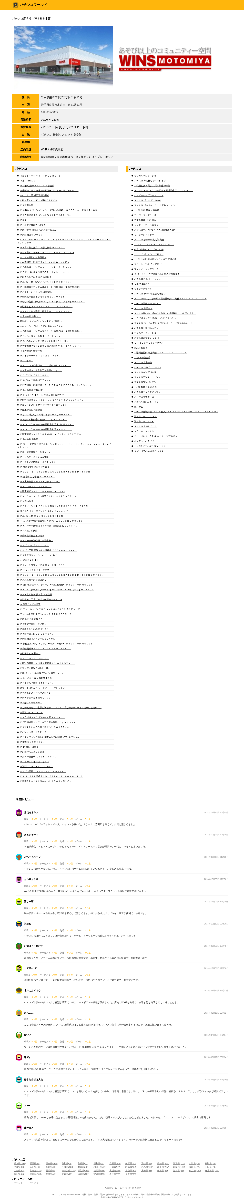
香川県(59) (67, 1163)
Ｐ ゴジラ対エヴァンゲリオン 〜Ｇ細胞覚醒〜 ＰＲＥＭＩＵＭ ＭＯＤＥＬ (56, 584)
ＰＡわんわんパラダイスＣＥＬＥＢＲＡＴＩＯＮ (44, 341)
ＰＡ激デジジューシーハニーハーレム (38, 555)
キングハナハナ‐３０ (144, 441)
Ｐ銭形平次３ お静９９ (31, 619)
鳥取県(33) (210, 1163)
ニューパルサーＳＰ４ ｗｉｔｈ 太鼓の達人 (155, 436)
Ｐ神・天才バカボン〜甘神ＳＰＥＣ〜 (38, 200)
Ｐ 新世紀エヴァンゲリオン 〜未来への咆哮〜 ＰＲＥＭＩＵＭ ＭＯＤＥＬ (56, 643)
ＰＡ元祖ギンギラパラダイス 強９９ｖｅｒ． (42, 717)
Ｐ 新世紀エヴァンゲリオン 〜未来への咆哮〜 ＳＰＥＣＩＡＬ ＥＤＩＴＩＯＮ (58, 210)
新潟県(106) (179, 1163)
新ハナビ (138, 406)
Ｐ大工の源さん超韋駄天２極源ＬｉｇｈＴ (41, 370)
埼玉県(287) (163, 1167)
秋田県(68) (19, 1174)
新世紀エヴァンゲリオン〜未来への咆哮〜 (41, 321)
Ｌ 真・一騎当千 (142, 357)
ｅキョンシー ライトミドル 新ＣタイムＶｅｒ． (43, 326)
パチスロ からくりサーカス (147, 367)
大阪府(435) (115, 1170)
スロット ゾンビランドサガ (147, 264)
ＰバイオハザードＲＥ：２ (33, 732)
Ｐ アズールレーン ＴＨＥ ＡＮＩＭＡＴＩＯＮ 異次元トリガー (51, 609)
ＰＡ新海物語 (26, 205)
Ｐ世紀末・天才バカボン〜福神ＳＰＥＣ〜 (41, 599)
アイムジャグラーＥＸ (145, 333)
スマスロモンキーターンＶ (147, 377)
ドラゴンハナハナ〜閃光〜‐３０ (150, 446)
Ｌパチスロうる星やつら (146, 387)
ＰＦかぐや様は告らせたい (33, 225)
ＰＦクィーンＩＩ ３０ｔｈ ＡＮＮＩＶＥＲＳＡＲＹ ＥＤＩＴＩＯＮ (54, 506)
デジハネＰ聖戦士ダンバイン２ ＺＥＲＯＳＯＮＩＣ (45, 614)
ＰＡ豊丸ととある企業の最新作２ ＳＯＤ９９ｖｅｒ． (47, 727)
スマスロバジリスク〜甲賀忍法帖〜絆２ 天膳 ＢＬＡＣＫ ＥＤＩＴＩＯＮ (170, 298)
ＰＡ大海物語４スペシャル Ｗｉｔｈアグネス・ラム (45, 215)
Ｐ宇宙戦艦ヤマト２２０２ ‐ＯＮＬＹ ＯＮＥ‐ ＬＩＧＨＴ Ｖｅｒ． (53, 434)
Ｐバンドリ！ (26, 360)
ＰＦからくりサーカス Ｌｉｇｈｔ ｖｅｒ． (41, 336)
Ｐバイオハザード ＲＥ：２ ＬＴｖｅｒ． (40, 355)
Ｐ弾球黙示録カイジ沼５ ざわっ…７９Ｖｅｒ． (43, 296)
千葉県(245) (83, 1170)
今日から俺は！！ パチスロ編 (149, 249)
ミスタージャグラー (144, 234)
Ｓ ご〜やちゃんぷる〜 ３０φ (148, 451)
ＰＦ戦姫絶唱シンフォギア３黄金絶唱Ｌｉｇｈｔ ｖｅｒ (48, 722)
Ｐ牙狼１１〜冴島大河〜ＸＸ (34, 629)
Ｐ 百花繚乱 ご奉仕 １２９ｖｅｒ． (37, 476)
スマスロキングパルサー (146, 372)
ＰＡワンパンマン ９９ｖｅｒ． (36, 486)
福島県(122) (83, 1174)
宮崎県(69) (146, 1163)
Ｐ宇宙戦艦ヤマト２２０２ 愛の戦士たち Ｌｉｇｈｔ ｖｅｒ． (50, 346)
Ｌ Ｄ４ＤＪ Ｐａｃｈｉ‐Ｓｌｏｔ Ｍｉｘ (154, 244)
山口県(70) (210, 1167)
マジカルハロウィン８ (145, 175)
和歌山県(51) (100, 1167)
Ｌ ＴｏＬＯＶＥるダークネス (149, 343)
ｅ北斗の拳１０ (27, 180)
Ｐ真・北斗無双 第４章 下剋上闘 (36, 594)
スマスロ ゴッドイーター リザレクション (154, 205)
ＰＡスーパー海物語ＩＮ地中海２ (36, 540)
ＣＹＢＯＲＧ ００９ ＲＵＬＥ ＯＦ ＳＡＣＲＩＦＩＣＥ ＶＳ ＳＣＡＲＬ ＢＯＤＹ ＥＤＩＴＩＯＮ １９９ (64, 241)
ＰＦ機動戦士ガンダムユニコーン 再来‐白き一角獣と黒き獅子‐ (51, 287)
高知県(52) (51, 1167)
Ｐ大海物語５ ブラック (31, 234)
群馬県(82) (83, 1167)
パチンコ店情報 (21, 18)
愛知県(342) (163, 1163)
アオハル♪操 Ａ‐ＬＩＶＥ (146, 401)
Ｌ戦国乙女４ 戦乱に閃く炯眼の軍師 (152, 185)
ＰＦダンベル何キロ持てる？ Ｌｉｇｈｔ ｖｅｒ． (45, 272)
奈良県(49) (51, 1174)
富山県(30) (130, 1170)
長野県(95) (130, 1174)
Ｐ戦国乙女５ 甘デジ (30, 653)
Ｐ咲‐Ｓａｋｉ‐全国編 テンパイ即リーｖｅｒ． (43, 673)
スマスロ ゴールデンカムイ (147, 200)
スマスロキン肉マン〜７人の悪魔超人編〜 (155, 230)
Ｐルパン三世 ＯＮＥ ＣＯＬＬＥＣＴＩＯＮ (41, 516)
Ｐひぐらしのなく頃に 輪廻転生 (36, 277)
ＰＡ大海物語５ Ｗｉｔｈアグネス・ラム (40, 481)
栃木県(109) (20, 1163)
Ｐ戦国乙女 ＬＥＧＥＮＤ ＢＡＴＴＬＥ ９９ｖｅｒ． (46, 306)
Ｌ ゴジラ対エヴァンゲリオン (149, 254)
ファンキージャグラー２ (146, 269)
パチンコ (18, 1183)
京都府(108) (36, 1174)
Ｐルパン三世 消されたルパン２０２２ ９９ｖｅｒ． (46, 282)
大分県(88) (146, 1170)
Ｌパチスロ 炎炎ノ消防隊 (146, 210)
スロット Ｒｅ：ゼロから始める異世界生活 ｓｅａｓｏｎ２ (163, 190)
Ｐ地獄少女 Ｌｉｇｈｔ (31, 712)
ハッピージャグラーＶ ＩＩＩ (149, 195)
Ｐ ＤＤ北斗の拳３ (29, 747)
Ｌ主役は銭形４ (142, 284)
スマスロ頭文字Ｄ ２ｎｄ (146, 338)
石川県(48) (35, 1167)
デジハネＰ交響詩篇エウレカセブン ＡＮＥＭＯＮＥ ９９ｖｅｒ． (52, 521)
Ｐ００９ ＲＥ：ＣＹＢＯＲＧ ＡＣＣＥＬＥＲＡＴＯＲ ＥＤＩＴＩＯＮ (55, 471)
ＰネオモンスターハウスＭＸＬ (35, 693)
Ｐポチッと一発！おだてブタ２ (35, 697)
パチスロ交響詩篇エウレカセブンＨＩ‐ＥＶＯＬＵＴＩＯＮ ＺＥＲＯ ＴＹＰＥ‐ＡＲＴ (176, 411)
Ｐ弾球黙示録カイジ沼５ (32, 535)
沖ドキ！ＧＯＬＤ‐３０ (145, 416)
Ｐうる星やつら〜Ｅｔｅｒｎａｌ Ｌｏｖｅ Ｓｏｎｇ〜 (47, 252)
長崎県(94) (51, 1170)
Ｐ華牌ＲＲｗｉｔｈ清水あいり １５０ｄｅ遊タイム (45, 781)
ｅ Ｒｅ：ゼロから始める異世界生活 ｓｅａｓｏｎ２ (46, 429)
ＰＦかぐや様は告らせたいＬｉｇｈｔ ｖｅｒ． (43, 419)
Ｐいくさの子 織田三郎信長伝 (34, 195)
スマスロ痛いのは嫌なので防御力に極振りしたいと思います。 (165, 313)
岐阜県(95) (130, 1167)
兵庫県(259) (115, 1163)
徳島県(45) (162, 1170)
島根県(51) (83, 1163)
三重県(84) (114, 1167)
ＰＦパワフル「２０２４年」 (34, 375)
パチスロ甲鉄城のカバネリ (147, 303)
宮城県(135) (99, 1174)
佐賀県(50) (130, 1163)
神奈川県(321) (69, 1170)
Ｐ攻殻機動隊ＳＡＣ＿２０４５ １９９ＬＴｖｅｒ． (45, 648)
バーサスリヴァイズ (144, 397)
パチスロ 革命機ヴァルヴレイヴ (150, 180)
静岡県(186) (179, 1167)
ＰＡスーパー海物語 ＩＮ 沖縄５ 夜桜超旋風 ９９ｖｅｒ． (48, 525)
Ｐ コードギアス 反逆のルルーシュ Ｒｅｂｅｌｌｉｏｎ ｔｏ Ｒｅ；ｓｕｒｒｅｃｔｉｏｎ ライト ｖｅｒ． (64, 445)
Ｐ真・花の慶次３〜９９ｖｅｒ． (36, 452)
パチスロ (34, 1183)
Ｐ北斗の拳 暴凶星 (29, 439)
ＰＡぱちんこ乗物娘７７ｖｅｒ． (36, 380)
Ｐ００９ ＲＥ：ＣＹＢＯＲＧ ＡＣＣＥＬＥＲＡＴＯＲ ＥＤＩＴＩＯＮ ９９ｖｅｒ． (62, 575)
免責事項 (109, 1188)
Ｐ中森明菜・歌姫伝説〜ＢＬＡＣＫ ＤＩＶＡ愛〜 (44, 262)
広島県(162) (147, 1167)
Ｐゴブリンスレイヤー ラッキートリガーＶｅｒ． (44, 405)
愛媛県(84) (35, 1163)
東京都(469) (195, 1170)
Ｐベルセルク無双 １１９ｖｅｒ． (37, 683)
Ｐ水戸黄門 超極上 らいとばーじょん (38, 230)
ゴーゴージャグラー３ (145, 215)
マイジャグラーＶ (143, 288)
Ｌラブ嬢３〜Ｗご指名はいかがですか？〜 (155, 318)
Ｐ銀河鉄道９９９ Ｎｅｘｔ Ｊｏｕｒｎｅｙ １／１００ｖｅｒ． (52, 400)
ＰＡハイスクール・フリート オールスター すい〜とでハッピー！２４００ (57, 589)
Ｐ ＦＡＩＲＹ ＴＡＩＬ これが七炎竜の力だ (42, 395)
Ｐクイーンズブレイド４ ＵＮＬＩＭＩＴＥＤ (42, 565)
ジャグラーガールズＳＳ (146, 225)
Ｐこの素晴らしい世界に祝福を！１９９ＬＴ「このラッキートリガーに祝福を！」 (60, 707)
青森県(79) (67, 1174)
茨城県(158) (67, 1167)
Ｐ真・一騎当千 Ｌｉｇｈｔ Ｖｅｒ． (38, 756)
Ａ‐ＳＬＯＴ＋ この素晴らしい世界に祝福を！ (157, 274)
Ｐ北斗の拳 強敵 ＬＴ (30, 316)
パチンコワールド (29, 5)
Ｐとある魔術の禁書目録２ (33, 257)
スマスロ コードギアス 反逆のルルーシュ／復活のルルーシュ (164, 323)
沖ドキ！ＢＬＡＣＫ (144, 421)
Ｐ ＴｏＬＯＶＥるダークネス (34, 570)
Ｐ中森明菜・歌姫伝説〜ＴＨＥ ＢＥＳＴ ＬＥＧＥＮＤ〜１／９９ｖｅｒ (56, 385)
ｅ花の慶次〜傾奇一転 (31, 350)
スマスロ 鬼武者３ (143, 308)
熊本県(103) (51, 1163)
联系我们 (136, 1188)
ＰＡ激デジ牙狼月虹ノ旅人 (33, 624)
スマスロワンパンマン (145, 382)
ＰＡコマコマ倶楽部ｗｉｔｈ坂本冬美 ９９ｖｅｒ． (45, 365)
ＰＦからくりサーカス (31, 702)
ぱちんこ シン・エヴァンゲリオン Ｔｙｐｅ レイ (44, 511)
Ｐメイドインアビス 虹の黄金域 (36, 292)
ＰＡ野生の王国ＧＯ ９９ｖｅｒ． (37, 634)
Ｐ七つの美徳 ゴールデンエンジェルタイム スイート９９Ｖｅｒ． (52, 301)
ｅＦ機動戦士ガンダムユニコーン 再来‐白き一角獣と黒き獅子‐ (51, 331)
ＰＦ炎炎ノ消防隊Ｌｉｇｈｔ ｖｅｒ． (39, 462)
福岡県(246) (99, 1170)
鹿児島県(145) (212, 1170)
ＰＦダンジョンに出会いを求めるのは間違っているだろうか (49, 737)
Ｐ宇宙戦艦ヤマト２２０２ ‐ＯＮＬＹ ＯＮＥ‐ (42, 491)
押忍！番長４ (140, 347)
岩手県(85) (114, 1174)
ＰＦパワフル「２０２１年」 (34, 545)
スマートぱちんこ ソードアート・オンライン (42, 688)
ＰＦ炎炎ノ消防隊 (29, 530)
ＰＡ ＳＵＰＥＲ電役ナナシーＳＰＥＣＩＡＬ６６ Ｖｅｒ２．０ (51, 776)
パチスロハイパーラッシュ (147, 279)
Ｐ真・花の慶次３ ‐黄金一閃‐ (34, 668)
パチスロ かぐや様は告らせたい (150, 293)
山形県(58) (19, 1170)
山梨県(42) (194, 1163)
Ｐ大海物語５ (26, 501)
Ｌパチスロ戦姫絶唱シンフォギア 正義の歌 (155, 259)
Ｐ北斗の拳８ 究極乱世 (31, 390)
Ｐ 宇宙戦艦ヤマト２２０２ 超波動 (37, 185)
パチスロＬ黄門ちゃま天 (146, 328)
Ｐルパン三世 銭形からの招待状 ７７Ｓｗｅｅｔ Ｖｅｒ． (48, 550)
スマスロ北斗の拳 (143, 362)
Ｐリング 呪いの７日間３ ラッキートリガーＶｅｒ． (46, 414)
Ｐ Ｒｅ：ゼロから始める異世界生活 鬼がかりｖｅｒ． (47, 424)
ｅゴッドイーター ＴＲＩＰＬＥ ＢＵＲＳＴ (41, 175)
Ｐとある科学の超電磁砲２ (33, 580)
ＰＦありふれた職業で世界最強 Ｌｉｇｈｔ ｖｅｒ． (46, 311)
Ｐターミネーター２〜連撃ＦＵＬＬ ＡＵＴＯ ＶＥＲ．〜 (48, 496)
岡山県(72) (194, 1167)
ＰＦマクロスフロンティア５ (34, 658)
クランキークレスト (144, 431)
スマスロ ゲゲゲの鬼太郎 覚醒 (149, 239)
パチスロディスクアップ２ (147, 392)
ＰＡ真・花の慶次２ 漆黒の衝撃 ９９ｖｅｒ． (42, 247)
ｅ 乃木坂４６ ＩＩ (29, 560)
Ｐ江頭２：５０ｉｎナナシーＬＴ (36, 766)
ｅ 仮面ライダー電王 (30, 604)
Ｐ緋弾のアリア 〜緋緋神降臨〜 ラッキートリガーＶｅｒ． (49, 190)
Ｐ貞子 (23, 220)
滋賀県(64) (178, 1170)
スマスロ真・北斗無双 (145, 220)
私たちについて (123, 1188)
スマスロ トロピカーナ (145, 426)
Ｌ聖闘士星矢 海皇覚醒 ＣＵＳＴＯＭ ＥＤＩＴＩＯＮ (160, 352)
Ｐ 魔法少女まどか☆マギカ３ (34, 467)
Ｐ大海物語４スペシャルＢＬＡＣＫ (37, 638)
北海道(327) (36, 1170)
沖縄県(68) (19, 1167)
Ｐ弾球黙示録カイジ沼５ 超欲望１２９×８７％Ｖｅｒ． (47, 663)
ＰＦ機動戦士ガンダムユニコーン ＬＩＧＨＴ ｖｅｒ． (47, 267)
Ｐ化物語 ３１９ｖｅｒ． (32, 742)
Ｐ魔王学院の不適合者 (31, 409)
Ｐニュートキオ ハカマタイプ (34, 761)
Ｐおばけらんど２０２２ (32, 751)
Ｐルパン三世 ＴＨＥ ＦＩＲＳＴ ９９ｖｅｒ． (43, 771)
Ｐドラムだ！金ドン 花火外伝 (34, 457)
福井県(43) (99, 1163)
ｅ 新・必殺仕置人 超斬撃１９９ (36, 678)
